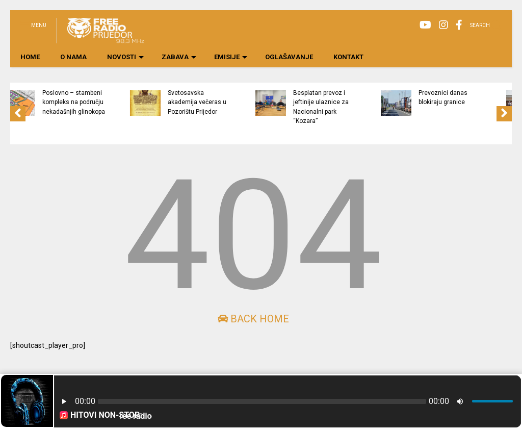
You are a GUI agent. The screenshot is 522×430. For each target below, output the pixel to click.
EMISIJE (230, 57)
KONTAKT (348, 57)
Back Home (253, 319)
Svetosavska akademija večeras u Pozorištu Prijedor (238, 102)
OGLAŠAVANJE (289, 57)
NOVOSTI (125, 57)
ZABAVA (179, 57)
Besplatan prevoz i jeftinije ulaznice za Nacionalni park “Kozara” (362, 106)
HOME (30, 57)
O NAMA (73, 57)
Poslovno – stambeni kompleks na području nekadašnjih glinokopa (115, 102)
